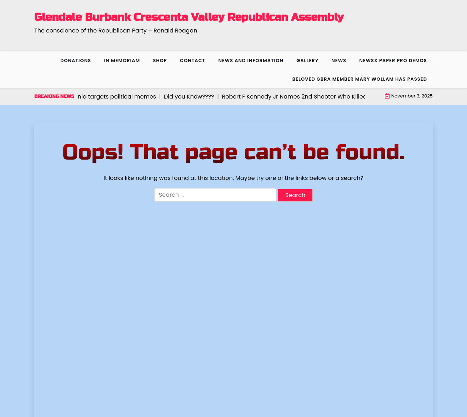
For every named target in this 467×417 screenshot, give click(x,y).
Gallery (307, 60)
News (338, 60)
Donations (75, 60)
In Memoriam (122, 60)
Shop (160, 60)
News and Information (250, 60)
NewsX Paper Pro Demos (393, 60)
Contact (192, 60)
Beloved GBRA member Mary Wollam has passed (359, 79)
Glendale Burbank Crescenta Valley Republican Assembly (188, 17)
